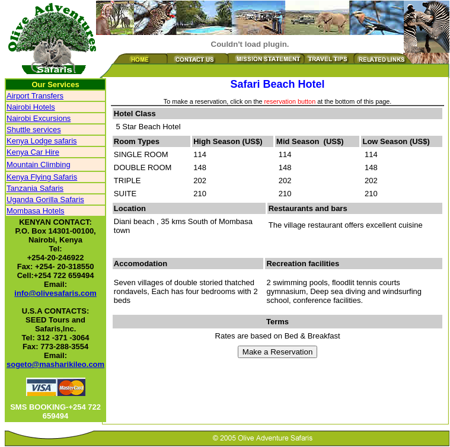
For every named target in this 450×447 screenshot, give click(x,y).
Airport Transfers (35, 95)
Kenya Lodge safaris (42, 140)
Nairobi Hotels (31, 107)
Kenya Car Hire (33, 152)
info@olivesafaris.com (55, 293)
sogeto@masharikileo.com (55, 364)
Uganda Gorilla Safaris (45, 199)
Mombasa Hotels (36, 210)
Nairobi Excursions (39, 118)
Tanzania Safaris (35, 188)
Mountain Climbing (39, 164)
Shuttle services (34, 129)
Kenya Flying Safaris (42, 177)
